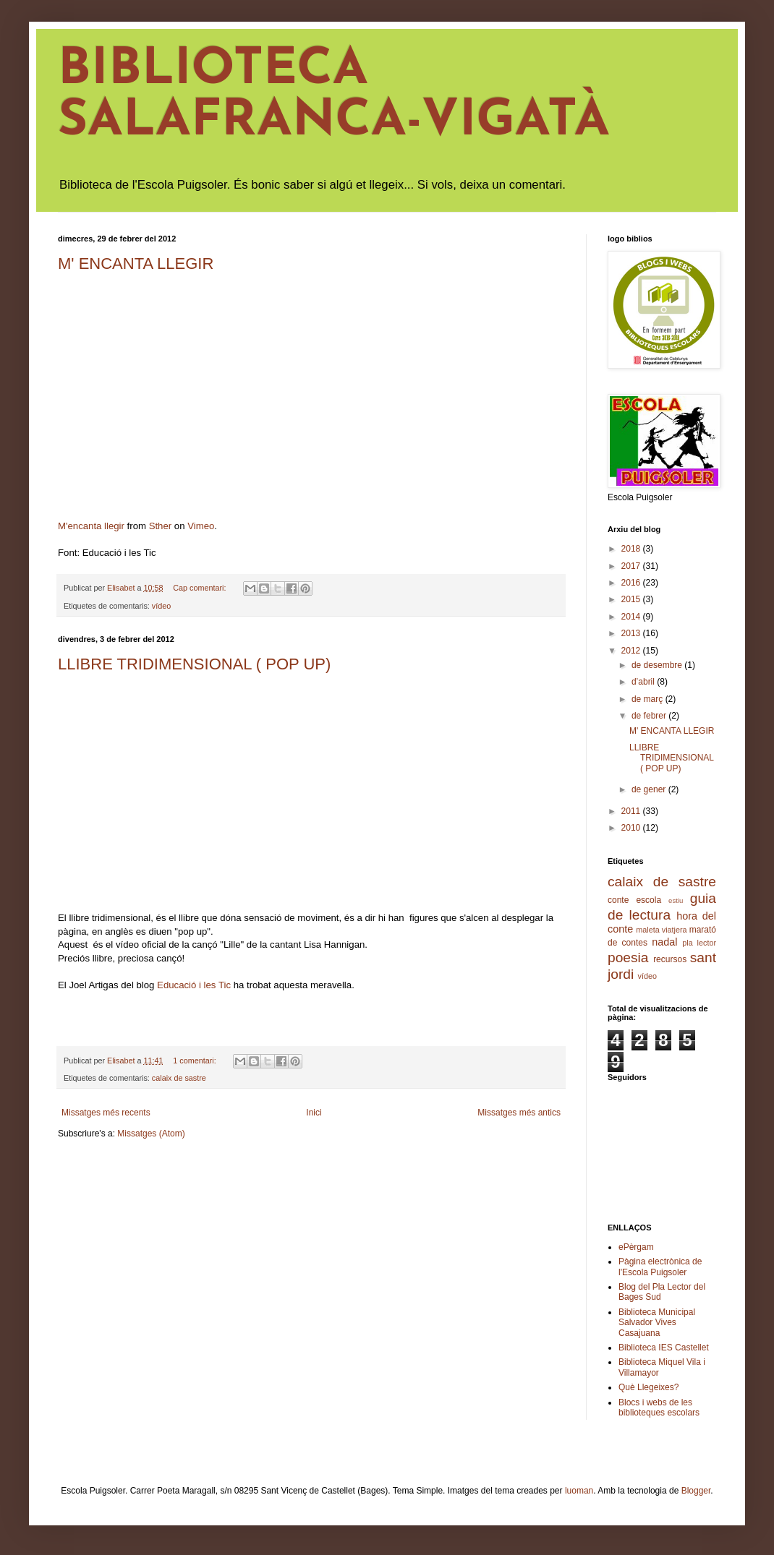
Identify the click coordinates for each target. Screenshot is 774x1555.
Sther (160, 526)
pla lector (699, 942)
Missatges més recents (105, 1113)
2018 (632, 549)
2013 (632, 633)
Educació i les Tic (194, 985)
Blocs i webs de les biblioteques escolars (658, 1407)
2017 (632, 566)
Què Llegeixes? (648, 1387)
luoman (579, 1491)
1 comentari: (195, 1060)
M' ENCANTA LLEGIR (135, 263)
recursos (669, 959)
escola (648, 900)
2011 (632, 811)
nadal (664, 942)
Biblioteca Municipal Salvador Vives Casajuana (656, 1322)
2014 (632, 617)
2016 (632, 583)
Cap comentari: (200, 587)
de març (648, 699)
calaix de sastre (179, 1078)
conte (618, 900)
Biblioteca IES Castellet (663, 1347)
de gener (649, 789)
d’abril (644, 682)
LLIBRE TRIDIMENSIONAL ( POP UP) (194, 664)
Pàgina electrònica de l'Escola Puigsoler (660, 1266)
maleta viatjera (661, 929)
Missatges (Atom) (150, 1133)
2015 (632, 599)
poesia (628, 957)
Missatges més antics (519, 1113)
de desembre (657, 665)
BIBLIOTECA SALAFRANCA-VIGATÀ (334, 96)
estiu (675, 900)
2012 (632, 651)
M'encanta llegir (91, 526)
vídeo (161, 605)
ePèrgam (636, 1247)
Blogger (696, 1491)
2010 (632, 828)
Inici (313, 1113)
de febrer (649, 716)
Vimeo (200, 526)
